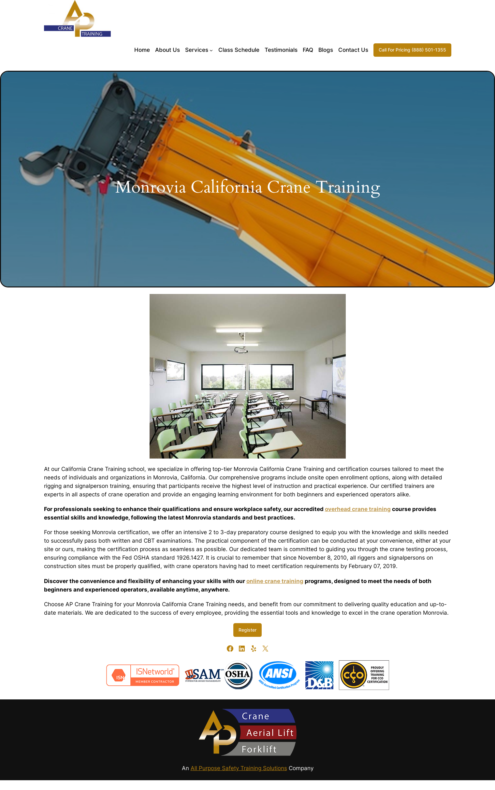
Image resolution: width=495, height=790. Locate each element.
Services (196, 50)
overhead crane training (358, 509)
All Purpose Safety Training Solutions (239, 768)
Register (247, 630)
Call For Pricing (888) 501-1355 (412, 49)
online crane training (274, 581)
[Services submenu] (211, 49)
